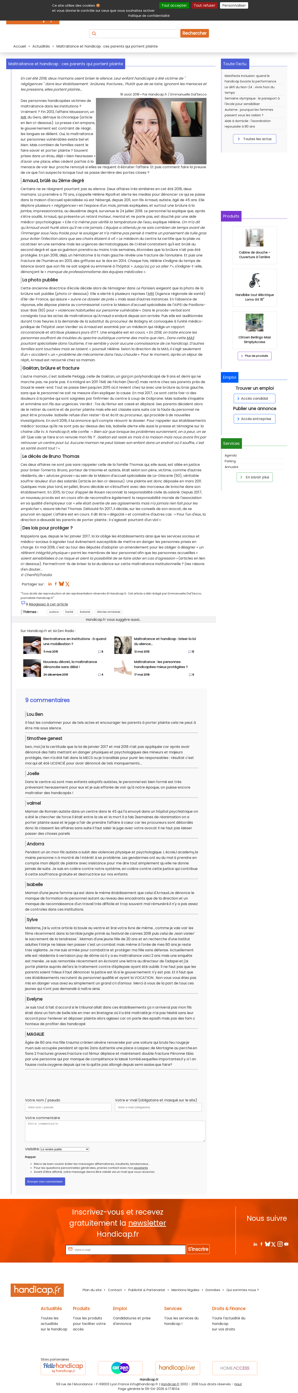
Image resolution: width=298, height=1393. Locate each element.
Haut (238, 1384)
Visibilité (32, 1149)
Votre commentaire (42, 1117)
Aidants (85, 612)
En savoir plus (254, 477)
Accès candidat (252, 398)
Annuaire (231, 467)
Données (213, 1290)
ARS (151, 293)
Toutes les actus (254, 138)
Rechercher (195, 33)
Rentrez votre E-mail (46, 1249)
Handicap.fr (170, 1384)
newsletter (147, 1223)
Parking (230, 461)
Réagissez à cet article (48, 604)
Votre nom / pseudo (42, 1100)
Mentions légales (185, 1290)
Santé (69, 612)
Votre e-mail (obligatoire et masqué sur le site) (156, 1100)
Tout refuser (204, 5)
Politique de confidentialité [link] (149, 15)
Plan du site (92, 1290)
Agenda (231, 455)
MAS (190, 337)
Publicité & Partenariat (146, 1290)
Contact (115, 1290)
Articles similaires (109, 612)
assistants (141, 1168)
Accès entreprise (253, 419)
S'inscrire (198, 1249)
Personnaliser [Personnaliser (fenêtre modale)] (234, 5)
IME (24, 117)
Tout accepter (174, 5)
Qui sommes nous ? (242, 1290)
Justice (53, 612)
